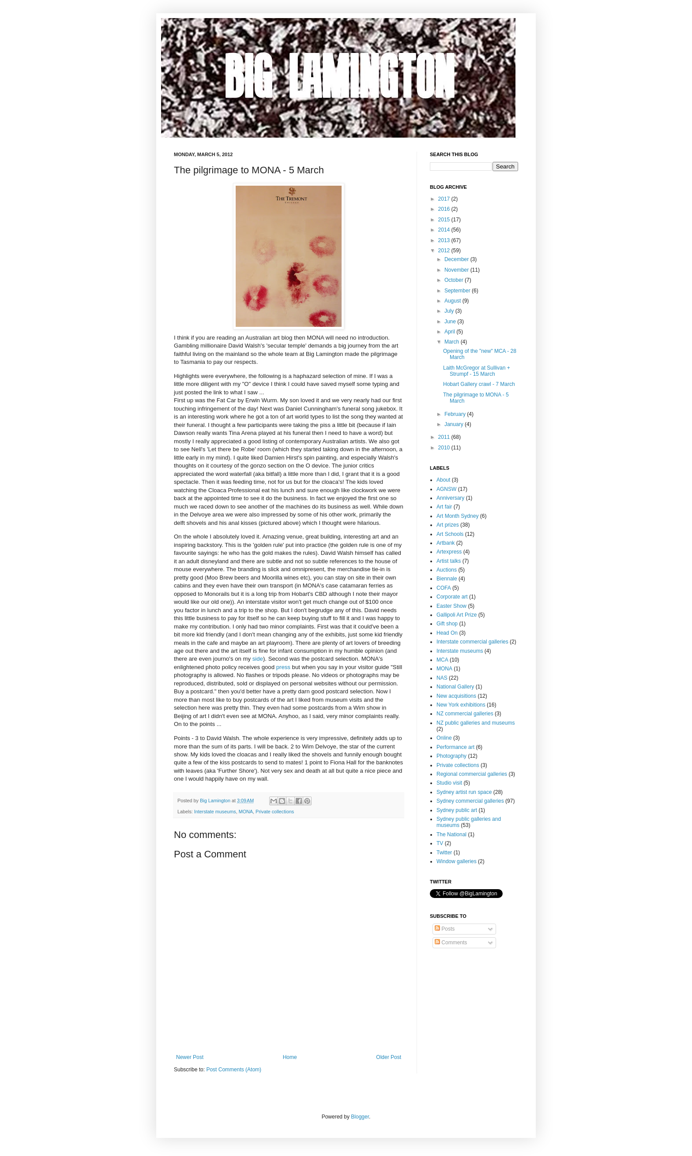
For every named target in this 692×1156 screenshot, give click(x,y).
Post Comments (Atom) (233, 1069)
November (457, 270)
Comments (451, 942)
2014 (444, 230)
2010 (444, 448)
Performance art (455, 747)
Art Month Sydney (457, 516)
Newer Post (189, 1057)
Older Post (388, 1057)
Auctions (446, 570)
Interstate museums (215, 811)
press (283, 667)
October (454, 280)
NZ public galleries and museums (475, 723)
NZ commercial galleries (464, 714)
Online (444, 738)
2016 (444, 209)
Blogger (360, 1117)
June (450, 321)
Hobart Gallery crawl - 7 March (479, 384)
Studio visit (449, 783)
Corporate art (452, 597)
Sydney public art (456, 810)
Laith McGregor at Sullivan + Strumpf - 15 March (476, 371)
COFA (443, 588)
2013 (444, 240)
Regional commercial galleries (471, 774)
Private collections (275, 811)
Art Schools (449, 534)
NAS (442, 678)
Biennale (446, 579)
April (450, 332)
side (257, 658)
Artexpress (449, 552)
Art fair (444, 507)
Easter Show (451, 606)
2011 (444, 437)
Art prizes (447, 525)
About (443, 480)
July (449, 311)
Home (290, 1057)
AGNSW (446, 489)
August (453, 301)
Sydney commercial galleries (470, 801)
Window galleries (456, 861)
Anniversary (450, 498)
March (452, 342)
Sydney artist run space (464, 792)
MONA (246, 811)
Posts (445, 929)
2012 (444, 250)
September (458, 291)
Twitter (444, 852)
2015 (444, 220)
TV (439, 843)
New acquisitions (456, 696)
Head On (447, 633)
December (457, 259)
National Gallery (455, 687)
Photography (451, 756)
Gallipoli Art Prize (456, 615)
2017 (444, 199)
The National (451, 834)
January (454, 424)
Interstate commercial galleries (472, 642)
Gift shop (447, 624)
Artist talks (448, 561)
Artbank (445, 543)
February (455, 414)
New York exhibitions (460, 705)
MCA (442, 660)
